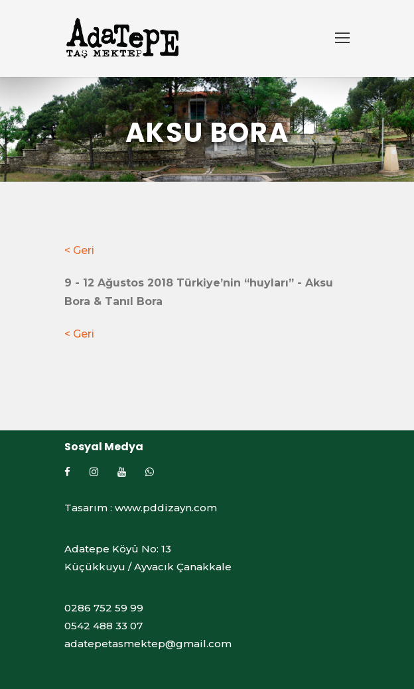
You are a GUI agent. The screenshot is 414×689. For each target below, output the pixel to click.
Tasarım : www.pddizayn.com (140, 507)
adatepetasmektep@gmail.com (148, 643)
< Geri (79, 250)
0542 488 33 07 (103, 625)
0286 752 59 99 (103, 607)
